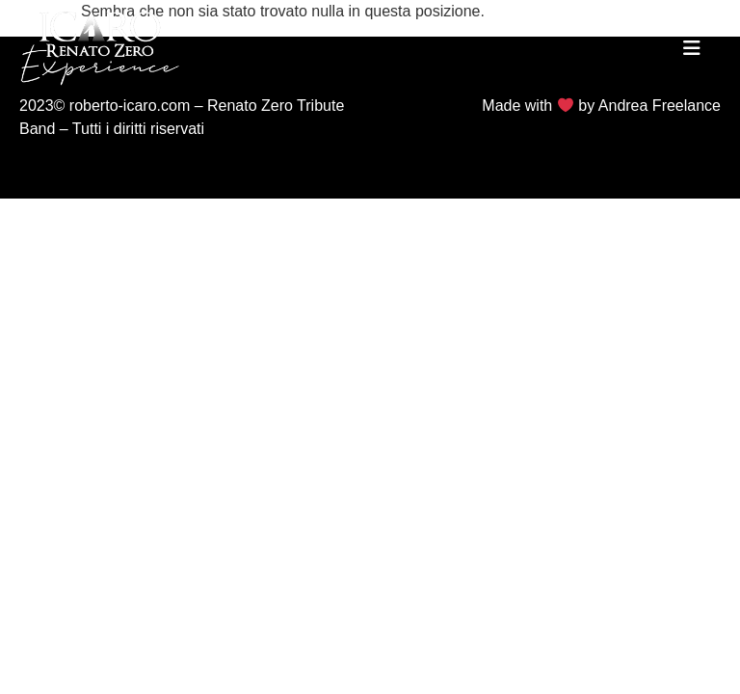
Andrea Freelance (659, 105)
